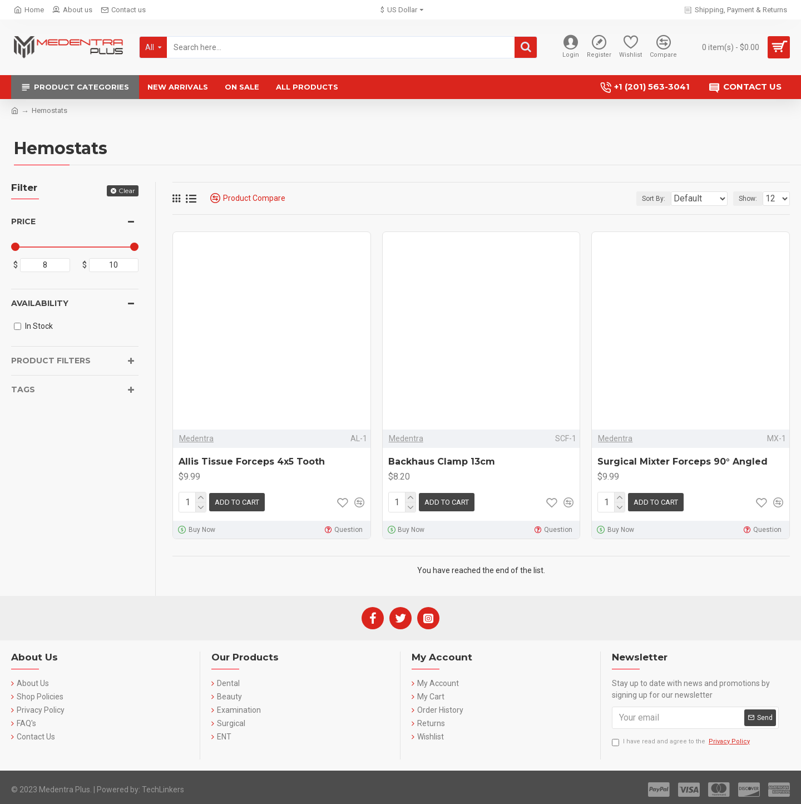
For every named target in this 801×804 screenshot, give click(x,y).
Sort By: (646, 199)
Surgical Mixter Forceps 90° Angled (682, 461)
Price (23, 221)
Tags (23, 389)
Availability (39, 303)
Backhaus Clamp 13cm (441, 461)
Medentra (196, 438)
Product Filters (51, 361)
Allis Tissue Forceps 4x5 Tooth (252, 461)
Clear (126, 190)
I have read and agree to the (681, 739)
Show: (751, 199)
